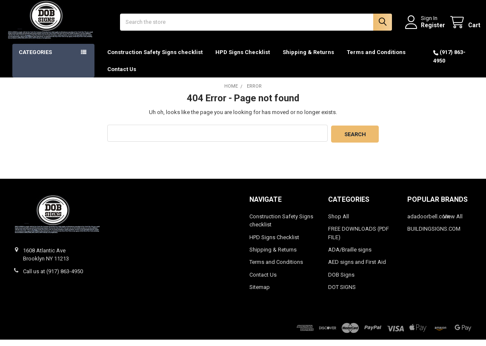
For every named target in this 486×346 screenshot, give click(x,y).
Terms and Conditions (376, 59)
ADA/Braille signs (350, 256)
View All (453, 222)
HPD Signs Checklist (242, 59)
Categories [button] (35, 59)
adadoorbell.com (428, 222)
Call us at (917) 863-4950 (53, 277)
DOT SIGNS (342, 293)
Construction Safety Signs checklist (155, 59)
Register (426, 28)
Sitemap (259, 293)
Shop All (338, 222)
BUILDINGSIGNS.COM (433, 235)
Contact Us (121, 76)
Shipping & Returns (308, 59)
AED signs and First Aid (357, 268)
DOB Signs (341, 281)
